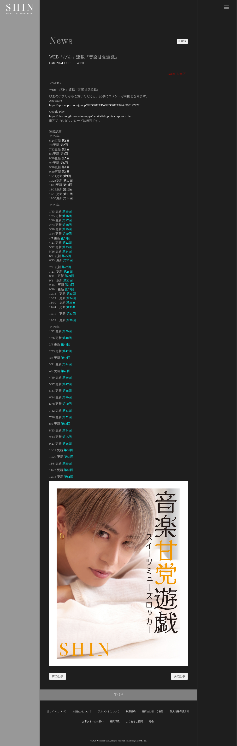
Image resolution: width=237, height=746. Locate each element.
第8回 (66, 171)
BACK (182, 41)
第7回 (66, 167)
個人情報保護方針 (179, 711)
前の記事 (57, 676)
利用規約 (131, 711)
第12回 (67, 189)
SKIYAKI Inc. (141, 741)
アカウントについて (108, 711)
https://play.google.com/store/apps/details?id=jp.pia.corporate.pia (90, 116)
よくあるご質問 (134, 721)
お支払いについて (82, 711)
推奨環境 (114, 721)
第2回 (64, 145)
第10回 (68, 180)
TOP (118, 695)
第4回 (64, 153)
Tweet (171, 73)
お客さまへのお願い (93, 721)
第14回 (68, 198)
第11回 (67, 185)
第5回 (66, 158)
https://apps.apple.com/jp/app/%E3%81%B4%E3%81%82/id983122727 (94, 105)
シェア (181, 73)
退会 (151, 721)
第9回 (67, 176)
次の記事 (179, 676)
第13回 (68, 194)
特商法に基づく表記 (152, 711)
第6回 (64, 163)
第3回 (66, 149)
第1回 (66, 140)
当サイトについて (56, 711)
